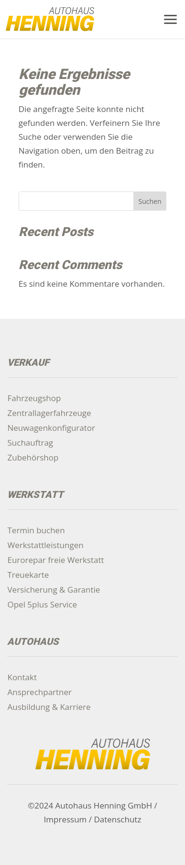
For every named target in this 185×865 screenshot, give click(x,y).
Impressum (65, 819)
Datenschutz (117, 819)
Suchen (149, 201)
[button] (170, 18)
